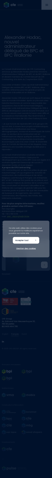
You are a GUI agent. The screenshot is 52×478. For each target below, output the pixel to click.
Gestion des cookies (26, 248)
